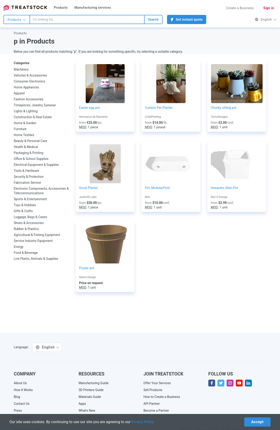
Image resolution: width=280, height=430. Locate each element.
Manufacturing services (92, 7)
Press (18, 410)
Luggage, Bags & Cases (30, 217)
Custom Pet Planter (159, 108)
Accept (257, 422)
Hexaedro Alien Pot (224, 188)
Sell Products (152, 390)
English (265, 19)
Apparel (19, 93)
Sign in (268, 8)
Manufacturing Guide (94, 383)
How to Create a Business (161, 397)
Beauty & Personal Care (30, 141)
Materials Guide (90, 397)
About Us (20, 383)
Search (153, 19)
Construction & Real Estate (33, 117)
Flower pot (86, 268)
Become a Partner (156, 410)
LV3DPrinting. (153, 116)
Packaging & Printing (28, 153)
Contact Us (22, 403)
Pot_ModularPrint (157, 188)
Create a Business (240, 8)
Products (61, 7)
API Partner (151, 403)
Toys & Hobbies (25, 205)
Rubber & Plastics (26, 229)
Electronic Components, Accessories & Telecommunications (41, 191)
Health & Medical (26, 147)
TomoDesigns (219, 116)
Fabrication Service (27, 182)
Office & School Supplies (31, 159)
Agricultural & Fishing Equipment (37, 235)
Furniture (20, 129)
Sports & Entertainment (30, 199)
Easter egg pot (89, 108)
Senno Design (87, 277)
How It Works (23, 390)
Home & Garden (25, 123)
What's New (87, 410)
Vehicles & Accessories (30, 75)
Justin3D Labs (87, 197)
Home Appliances (26, 87)
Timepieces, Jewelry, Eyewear (35, 105)
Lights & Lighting (26, 111)
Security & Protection (29, 176)
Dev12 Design (219, 197)
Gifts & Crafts (23, 211)
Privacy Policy (143, 422)
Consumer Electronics (29, 81)
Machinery (21, 69)
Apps (82, 403)
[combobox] (87, 19)
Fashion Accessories (28, 99)
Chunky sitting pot (223, 108)
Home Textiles (24, 135)
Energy (18, 247)
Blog (17, 397)
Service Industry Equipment (33, 241)
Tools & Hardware (26, 171)
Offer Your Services (157, 383)
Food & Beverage (26, 253)
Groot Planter (88, 188)
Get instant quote (187, 20)
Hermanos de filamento (93, 116)
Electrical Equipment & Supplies (36, 165)
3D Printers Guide (91, 390)
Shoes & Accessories (29, 223)
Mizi (147, 197)
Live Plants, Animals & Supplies (36, 258)
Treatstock (25, 8)
